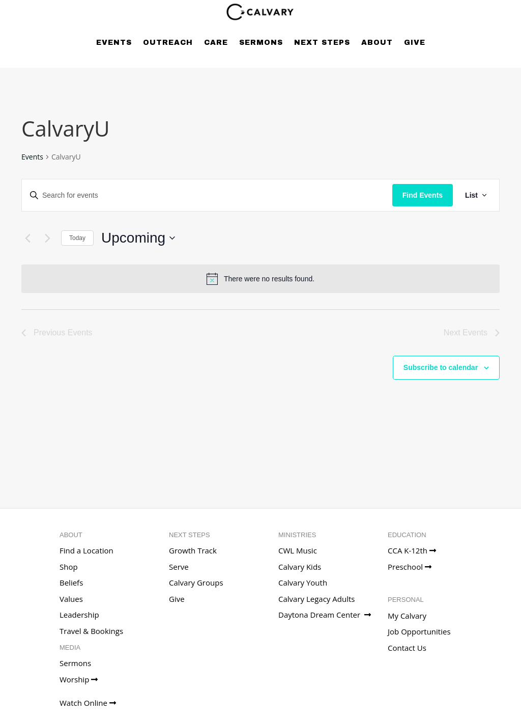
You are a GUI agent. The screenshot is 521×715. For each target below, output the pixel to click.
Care (216, 42)
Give (414, 42)
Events (114, 42)
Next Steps (322, 42)
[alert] (260, 278)
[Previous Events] (27, 238)
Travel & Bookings (91, 631)
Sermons (261, 42)
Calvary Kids (299, 567)
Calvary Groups (196, 582)
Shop (69, 567)
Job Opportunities (419, 631)
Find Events (422, 195)
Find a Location (86, 550)
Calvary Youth (302, 582)
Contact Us (407, 648)
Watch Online (88, 703)
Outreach (168, 42)
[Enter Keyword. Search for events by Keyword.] (207, 195)
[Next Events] (47, 238)
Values (71, 599)
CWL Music (297, 550)
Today (77, 238)
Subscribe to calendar (440, 367)
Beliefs (71, 582)
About (377, 42)
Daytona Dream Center (324, 615)
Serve (179, 567)
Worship (79, 679)
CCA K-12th (412, 550)
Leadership (79, 615)
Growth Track (193, 550)
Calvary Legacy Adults (316, 599)
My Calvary (407, 616)
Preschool (409, 567)
